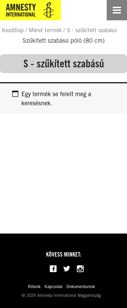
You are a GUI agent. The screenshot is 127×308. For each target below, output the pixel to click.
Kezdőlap (13, 30)
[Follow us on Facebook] (53, 269)
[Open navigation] (117, 10)
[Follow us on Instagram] (80, 269)
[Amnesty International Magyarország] (30, 10)
